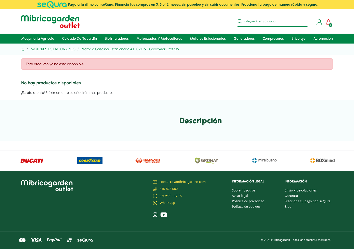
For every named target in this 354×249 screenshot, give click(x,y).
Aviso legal (240, 196)
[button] (329, 21)
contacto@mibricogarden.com (183, 182)
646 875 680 (169, 189)
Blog (288, 207)
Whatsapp (167, 203)
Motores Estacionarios (53, 49)
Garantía (291, 196)
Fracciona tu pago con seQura (308, 201)
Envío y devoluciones (301, 191)
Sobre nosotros (244, 191)
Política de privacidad (248, 201)
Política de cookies (246, 207)
